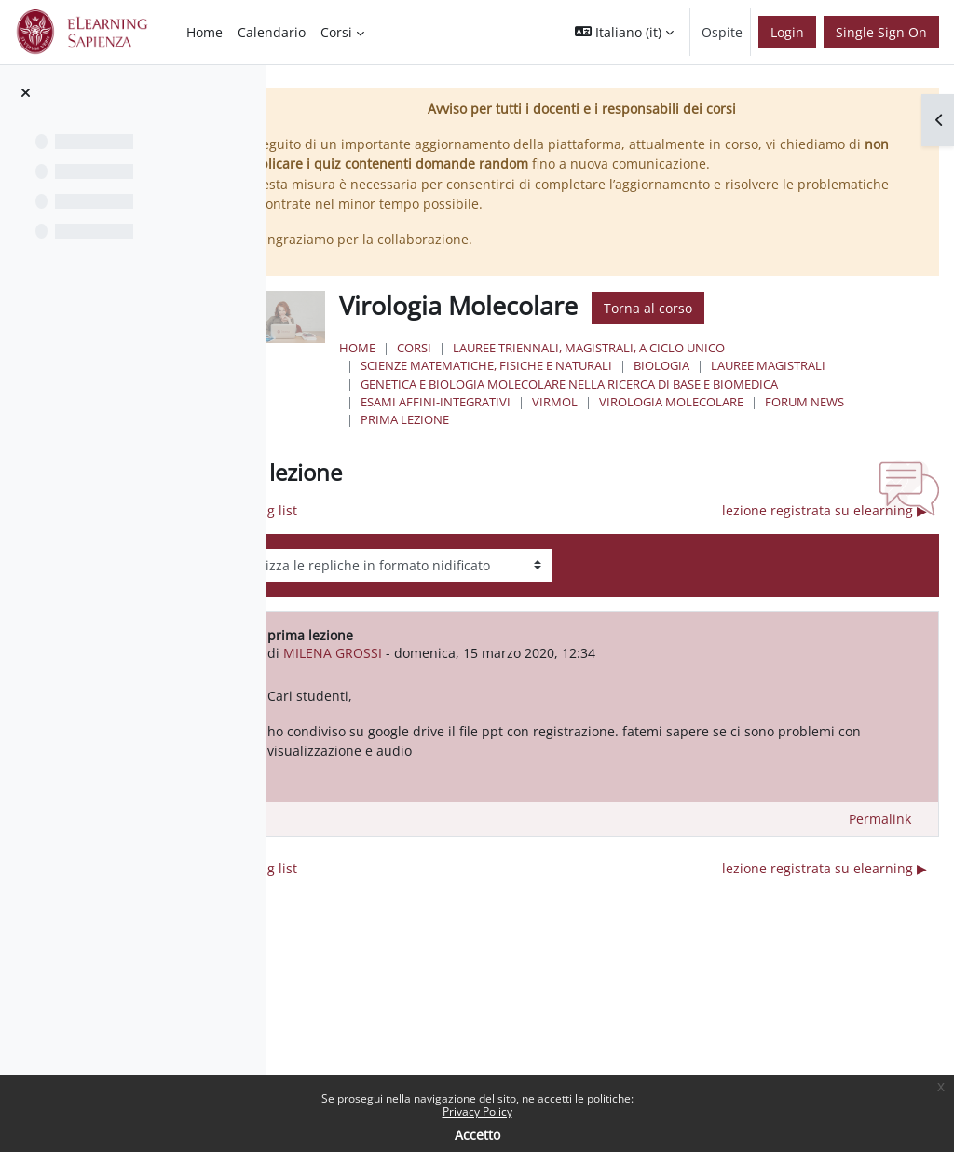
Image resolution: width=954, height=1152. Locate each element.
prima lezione (470, 419)
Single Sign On (881, 32)
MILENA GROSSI (410, 653)
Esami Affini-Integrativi (501, 401)
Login (787, 32)
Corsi (479, 347)
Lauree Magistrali (833, 365)
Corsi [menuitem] (336, 32)
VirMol (620, 401)
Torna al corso (713, 308)
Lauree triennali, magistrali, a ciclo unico (654, 347)
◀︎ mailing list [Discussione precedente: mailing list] (334, 510)
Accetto (477, 1135)
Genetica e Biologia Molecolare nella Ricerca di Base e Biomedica (634, 384)
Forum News (869, 401)
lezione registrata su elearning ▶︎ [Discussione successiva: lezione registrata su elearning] (824, 510)
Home (422, 347)
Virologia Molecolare (736, 401)
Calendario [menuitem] (272, 32)
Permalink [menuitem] (880, 819)
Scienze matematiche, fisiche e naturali (551, 365)
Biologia (727, 365)
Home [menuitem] (204, 32)
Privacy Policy (477, 1111)
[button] (624, 32)
